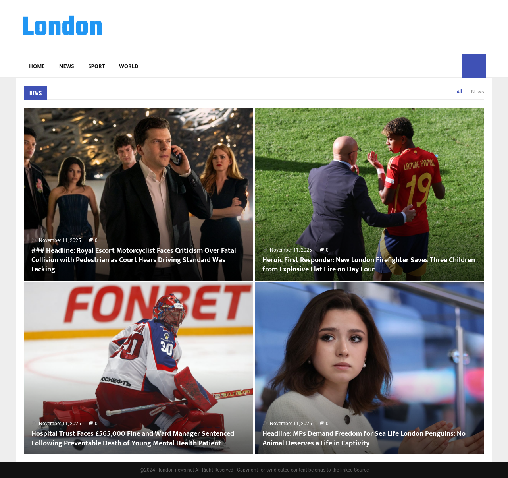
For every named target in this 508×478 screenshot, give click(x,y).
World (128, 66)
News (66, 66)
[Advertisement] (341, 26)
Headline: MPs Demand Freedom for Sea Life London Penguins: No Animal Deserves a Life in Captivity (364, 438)
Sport (96, 66)
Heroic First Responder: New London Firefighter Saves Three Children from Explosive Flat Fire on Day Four (368, 264)
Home (37, 66)
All (459, 92)
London (62, 28)
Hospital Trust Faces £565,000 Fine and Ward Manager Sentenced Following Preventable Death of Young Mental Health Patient (132, 438)
